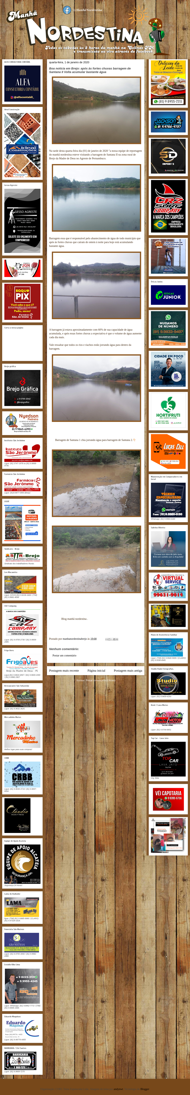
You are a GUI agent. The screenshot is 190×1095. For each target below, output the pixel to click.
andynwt (118, 1089)
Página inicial (96, 670)
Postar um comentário (64, 655)
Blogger (144, 1089)
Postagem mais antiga (128, 670)
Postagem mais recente (64, 670)
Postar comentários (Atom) (100, 680)
